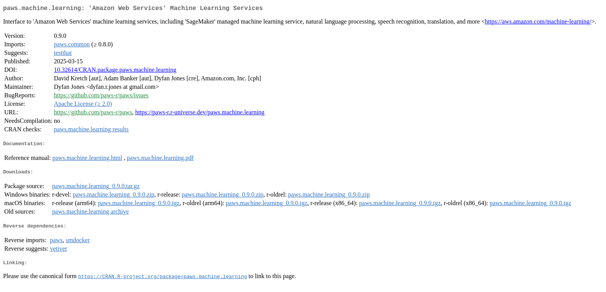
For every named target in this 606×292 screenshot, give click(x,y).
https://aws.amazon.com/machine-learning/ (538, 23)
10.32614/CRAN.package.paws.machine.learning (115, 71)
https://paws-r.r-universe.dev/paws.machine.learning (200, 113)
